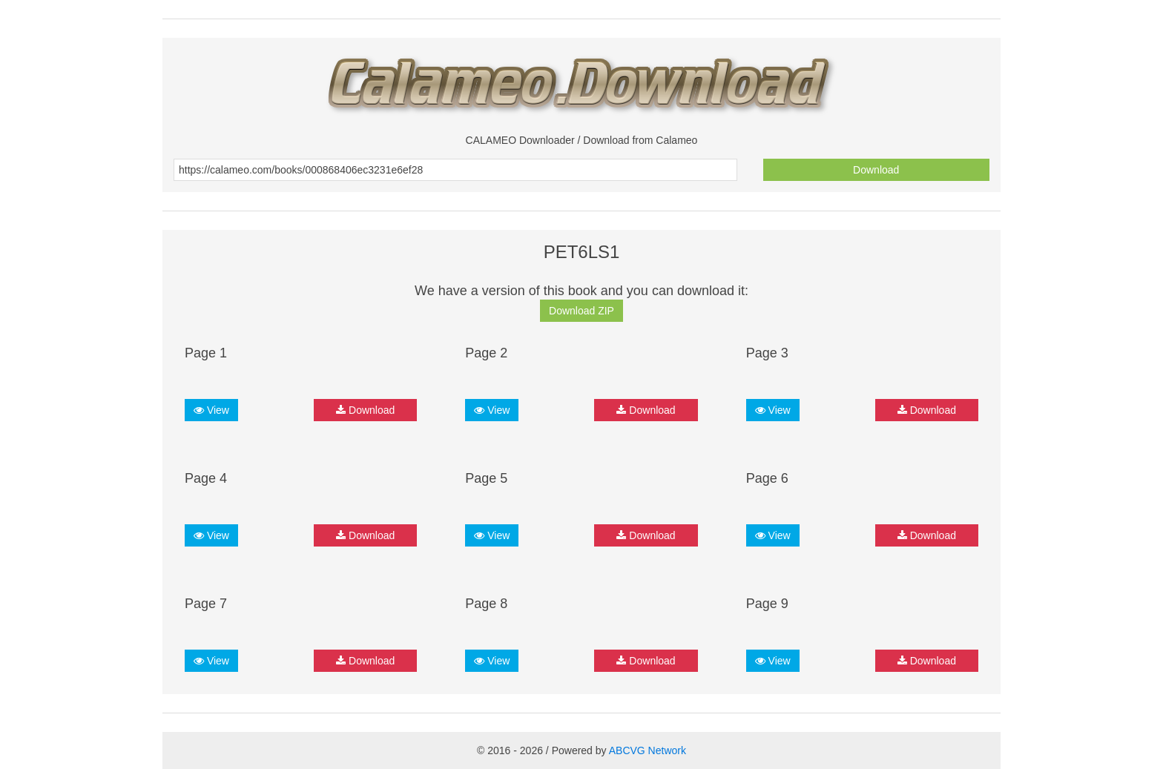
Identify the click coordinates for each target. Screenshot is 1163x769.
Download (876, 170)
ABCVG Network (647, 750)
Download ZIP (581, 311)
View (211, 410)
